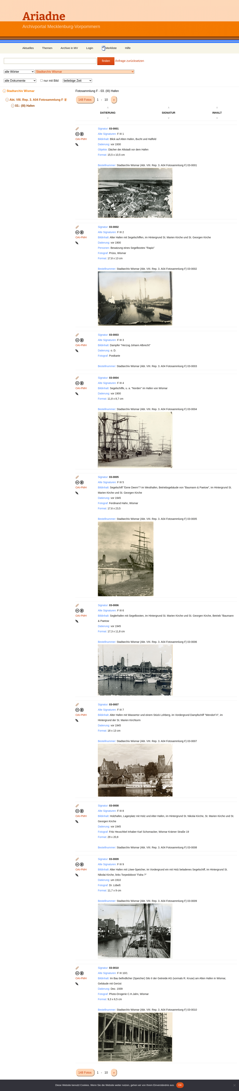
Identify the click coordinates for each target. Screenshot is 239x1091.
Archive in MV (69, 48)
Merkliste (109, 48)
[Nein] (234, 1085)
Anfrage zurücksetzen (129, 60)
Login (89, 48)
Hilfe (128, 48)
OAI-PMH (81, 139)
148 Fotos (85, 99)
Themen (47, 48)
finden (106, 60)
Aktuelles (28, 48)
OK (180, 1085)
